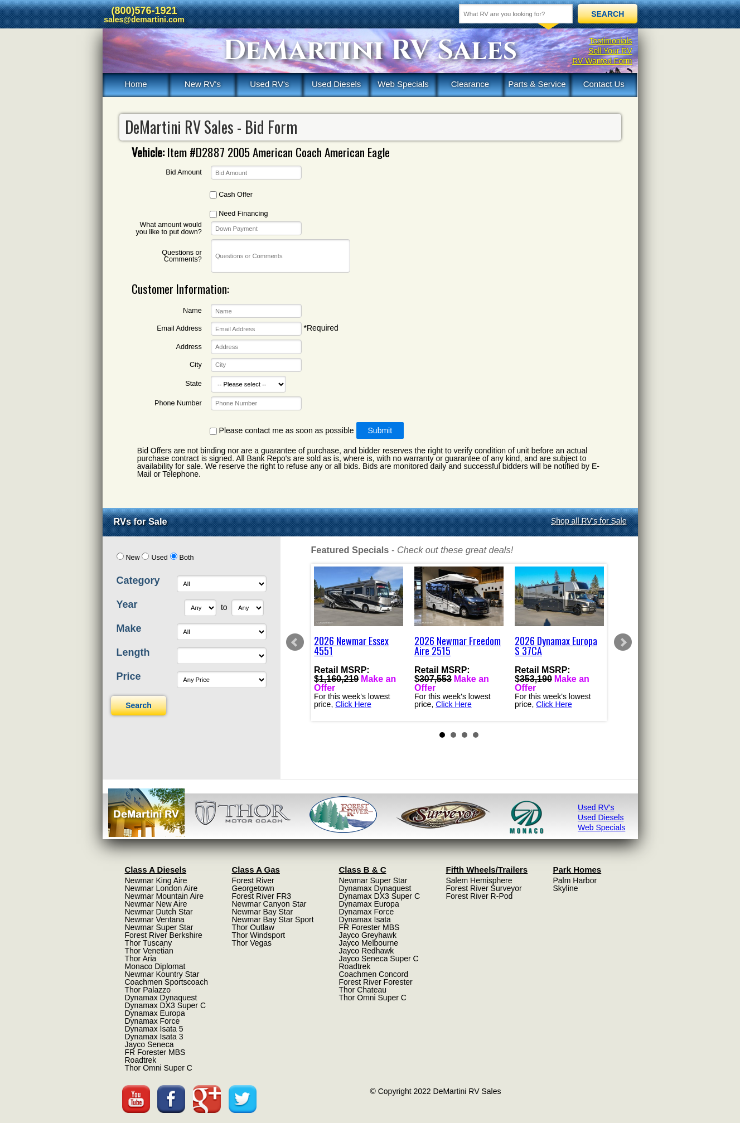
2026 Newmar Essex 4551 (351, 645)
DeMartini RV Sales (370, 51)
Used (159, 558)
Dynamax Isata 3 (154, 1036)
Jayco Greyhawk (367, 935)
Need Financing (239, 213)
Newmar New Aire (156, 903)
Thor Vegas (252, 942)
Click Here (353, 703)
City (196, 365)
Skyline (565, 888)
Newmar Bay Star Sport (273, 919)
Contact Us (604, 84)
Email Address (179, 328)
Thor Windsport (259, 935)
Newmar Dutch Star (159, 911)
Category (138, 580)
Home (135, 84)
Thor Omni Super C (158, 1067)
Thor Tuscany (148, 942)
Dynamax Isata (365, 919)
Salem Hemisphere (479, 880)
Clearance (470, 84)
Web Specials (403, 84)
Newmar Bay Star (262, 911)
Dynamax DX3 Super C (165, 1005)
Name (192, 310)
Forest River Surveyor (484, 888)
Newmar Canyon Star (269, 903)
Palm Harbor (575, 880)
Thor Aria (141, 958)
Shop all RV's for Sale (589, 520)
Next (623, 642)
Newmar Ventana (155, 919)
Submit (380, 430)
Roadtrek (141, 1060)
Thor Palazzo (148, 989)
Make (129, 628)
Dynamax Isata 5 (154, 1028)
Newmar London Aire (161, 888)
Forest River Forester (376, 981)
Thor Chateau (363, 989)
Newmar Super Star (159, 927)
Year (127, 604)
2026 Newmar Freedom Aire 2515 (457, 645)
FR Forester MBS (155, 1052)
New (132, 558)
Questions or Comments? (181, 256)
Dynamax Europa (155, 1013)
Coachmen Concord (374, 974)
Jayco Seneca (149, 1044)
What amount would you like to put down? (168, 228)
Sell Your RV (610, 50)
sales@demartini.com (144, 19)
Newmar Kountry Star (162, 974)
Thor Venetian (149, 950)
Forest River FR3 (262, 896)
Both (187, 558)
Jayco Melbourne (369, 942)
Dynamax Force (152, 1020)
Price (129, 676)
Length (133, 652)
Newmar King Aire (156, 880)
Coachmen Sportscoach (166, 981)
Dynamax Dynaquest (161, 997)
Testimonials (610, 40)
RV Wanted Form (602, 60)
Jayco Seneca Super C (379, 958)
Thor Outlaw (253, 927)
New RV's (203, 84)
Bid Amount (183, 172)
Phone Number (178, 403)
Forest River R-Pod (479, 896)
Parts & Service (536, 84)
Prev (295, 642)
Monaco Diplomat (155, 966)
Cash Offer (231, 195)
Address (189, 347)
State (193, 384)
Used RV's (269, 84)
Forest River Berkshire (163, 935)
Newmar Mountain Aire (164, 896)
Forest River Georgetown (253, 884)
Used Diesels (336, 84)
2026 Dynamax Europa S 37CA (556, 645)
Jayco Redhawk (366, 950)
